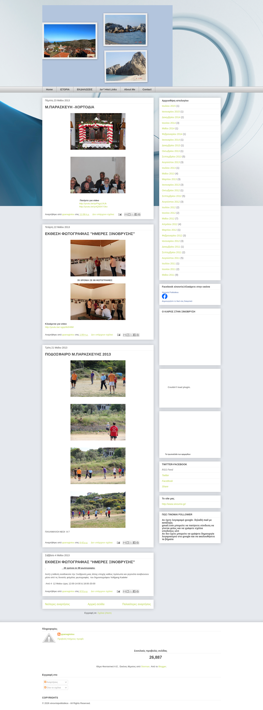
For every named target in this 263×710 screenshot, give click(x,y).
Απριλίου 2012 (170, 224)
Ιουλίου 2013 (169, 168)
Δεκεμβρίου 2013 (171, 145)
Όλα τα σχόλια (52, 687)
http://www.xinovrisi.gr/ (174, 504)
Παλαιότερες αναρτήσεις (136, 604)
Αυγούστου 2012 (171, 201)
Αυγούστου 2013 (171, 162)
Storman (145, 666)
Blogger (162, 666)
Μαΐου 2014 (168, 128)
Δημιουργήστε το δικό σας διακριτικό (177, 301)
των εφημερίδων (184, 454)
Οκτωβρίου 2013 (171, 151)
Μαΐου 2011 (168, 274)
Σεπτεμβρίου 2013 (172, 156)
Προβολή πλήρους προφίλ (71, 639)
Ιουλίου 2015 (169, 106)
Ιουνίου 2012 (169, 212)
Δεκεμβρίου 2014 (171, 117)
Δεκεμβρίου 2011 (171, 246)
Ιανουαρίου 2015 (171, 111)
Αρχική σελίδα (96, 604)
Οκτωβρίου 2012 (171, 190)
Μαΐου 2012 (168, 218)
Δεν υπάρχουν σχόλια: (103, 214)
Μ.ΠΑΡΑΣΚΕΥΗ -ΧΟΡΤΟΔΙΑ (69, 107)
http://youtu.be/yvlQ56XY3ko (76, 206)
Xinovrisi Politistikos (170, 292)
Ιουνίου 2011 (169, 269)
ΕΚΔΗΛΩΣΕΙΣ (84, 89)
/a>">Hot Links (108, 89)
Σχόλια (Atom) (105, 613)
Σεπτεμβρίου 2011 (172, 252)
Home (49, 89)
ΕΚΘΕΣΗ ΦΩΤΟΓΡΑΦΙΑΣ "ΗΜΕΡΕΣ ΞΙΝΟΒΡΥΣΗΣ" (90, 234)
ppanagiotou (67, 634)
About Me (129, 89)
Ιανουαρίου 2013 (171, 184)
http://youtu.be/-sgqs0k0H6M (59, 327)
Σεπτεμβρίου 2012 (172, 196)
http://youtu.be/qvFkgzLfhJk (76, 203)
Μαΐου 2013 (168, 173)
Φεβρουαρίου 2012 (172, 235)
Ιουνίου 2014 (169, 123)
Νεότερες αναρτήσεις (57, 604)
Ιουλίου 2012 (169, 207)
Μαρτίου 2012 (169, 229)
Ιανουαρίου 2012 (171, 241)
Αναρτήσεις (51, 682)
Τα (166, 454)
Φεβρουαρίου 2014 (172, 134)
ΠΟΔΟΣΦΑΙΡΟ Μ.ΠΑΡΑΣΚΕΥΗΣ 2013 (78, 354)
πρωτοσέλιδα (172, 454)
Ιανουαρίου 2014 (171, 139)
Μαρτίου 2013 (169, 179)
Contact (147, 89)
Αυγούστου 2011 (171, 258)
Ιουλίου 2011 (169, 263)
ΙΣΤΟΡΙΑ (65, 89)
